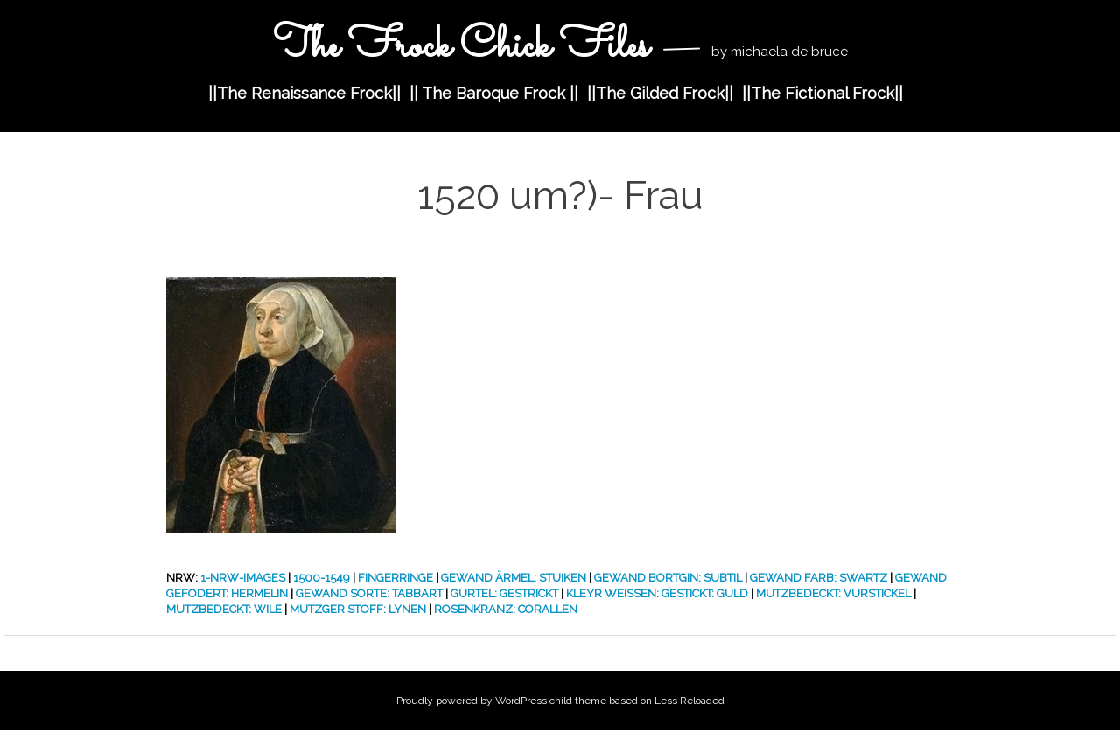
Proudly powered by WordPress (471, 700)
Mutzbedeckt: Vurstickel (833, 593)
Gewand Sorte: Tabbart (369, 593)
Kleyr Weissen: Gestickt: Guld (657, 593)
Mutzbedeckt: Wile (224, 609)
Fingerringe (395, 577)
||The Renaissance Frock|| (304, 93)
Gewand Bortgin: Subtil (668, 577)
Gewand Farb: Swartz (818, 577)
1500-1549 (321, 577)
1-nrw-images (242, 577)
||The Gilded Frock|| (660, 93)
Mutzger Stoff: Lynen (358, 609)
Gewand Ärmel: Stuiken (513, 577)
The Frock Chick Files (465, 47)
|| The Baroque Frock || (494, 93)
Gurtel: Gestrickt (504, 593)
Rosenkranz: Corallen (506, 609)
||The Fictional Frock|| (822, 93)
